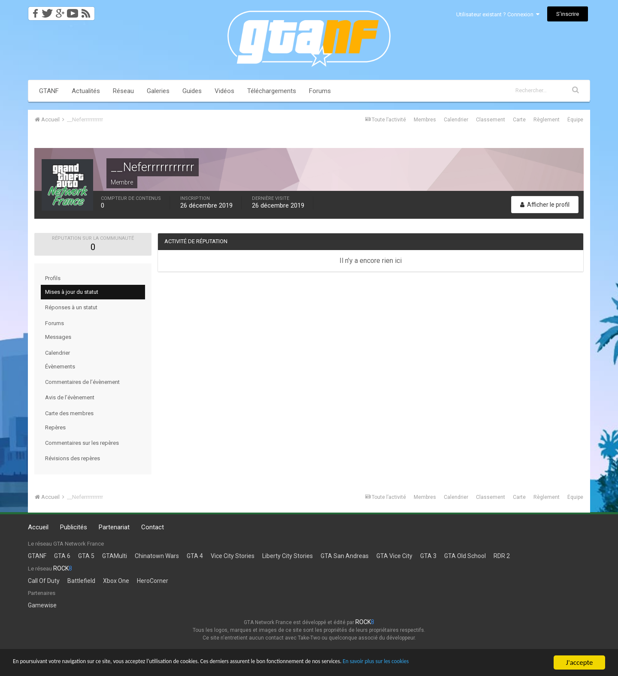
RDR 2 (502, 555)
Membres (425, 120)
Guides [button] (192, 91)
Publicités (73, 527)
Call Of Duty (44, 580)
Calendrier (456, 120)
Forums (320, 91)
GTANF (49, 91)
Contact (152, 527)
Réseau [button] (123, 91)
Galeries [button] (158, 91)
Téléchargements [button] (271, 91)
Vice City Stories (232, 555)
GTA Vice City (394, 555)
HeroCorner (152, 580)
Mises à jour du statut (71, 292)
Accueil (38, 527)
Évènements (60, 366)
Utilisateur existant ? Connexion (497, 14)
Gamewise (42, 605)
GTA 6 (62, 555)
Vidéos (224, 91)
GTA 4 (195, 555)
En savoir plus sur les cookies (478, 663)
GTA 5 (86, 555)
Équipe (575, 120)
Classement (490, 120)
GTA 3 (428, 555)
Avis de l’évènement (69, 397)
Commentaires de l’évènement (82, 382)
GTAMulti (114, 555)
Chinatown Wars (157, 555)
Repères (55, 427)
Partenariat (114, 527)
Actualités (86, 91)
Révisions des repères (72, 458)
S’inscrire (567, 14)
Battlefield (81, 580)
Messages (58, 337)
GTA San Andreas (345, 555)
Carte (519, 120)
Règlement (546, 120)
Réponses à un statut (71, 307)
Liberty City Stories (287, 555)
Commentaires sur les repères (82, 443)
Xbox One (116, 580)
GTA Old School (465, 555)
